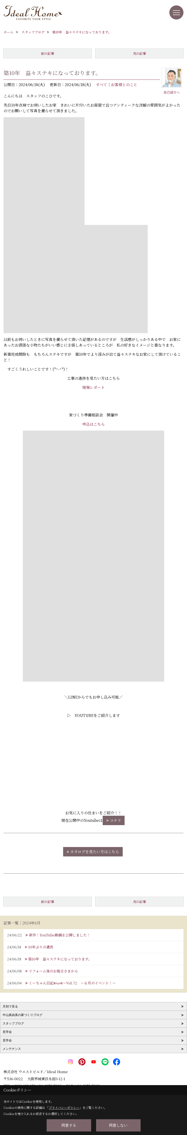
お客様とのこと (124, 84)
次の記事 (139, 53)
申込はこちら (93, 424)
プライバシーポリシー (64, 1107)
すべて (101, 84)
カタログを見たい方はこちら (94, 851)
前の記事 (47, 53)
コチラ (115, 820)
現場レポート (93, 387)
